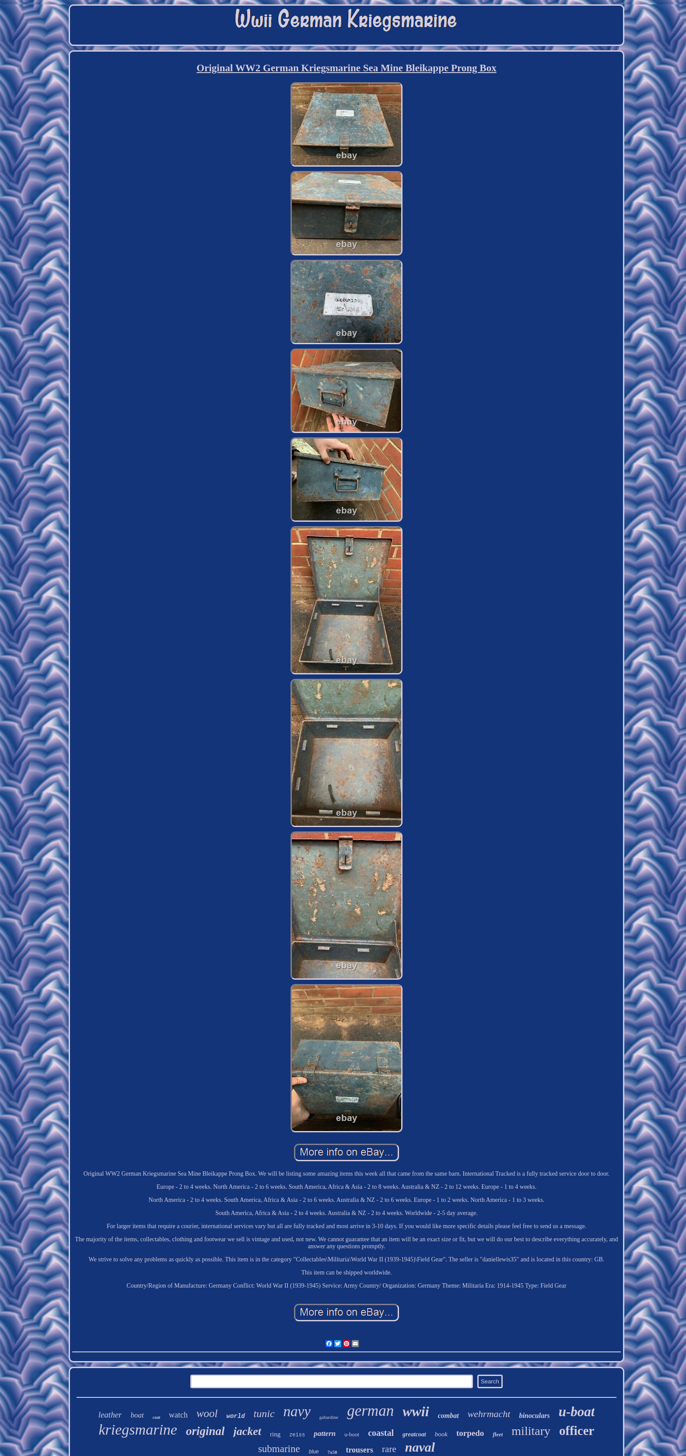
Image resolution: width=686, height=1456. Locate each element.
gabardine (328, 1417)
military (530, 1431)
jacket (247, 1431)
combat (448, 1415)
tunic (264, 1413)
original (205, 1431)
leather (110, 1414)
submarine (279, 1448)
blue (314, 1452)
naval (420, 1447)
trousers (359, 1450)
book (441, 1434)
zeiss (297, 1435)
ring (275, 1434)
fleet (498, 1434)
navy (297, 1411)
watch (178, 1415)
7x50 (332, 1452)
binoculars (534, 1415)
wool (207, 1413)
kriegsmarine (138, 1429)
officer (577, 1431)
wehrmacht (489, 1413)
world (236, 1416)
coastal (381, 1433)
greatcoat (414, 1434)
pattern (325, 1433)
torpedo (470, 1433)
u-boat (577, 1411)
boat (137, 1415)
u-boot (351, 1434)
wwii (415, 1411)
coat (156, 1417)
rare (389, 1449)
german (370, 1410)
